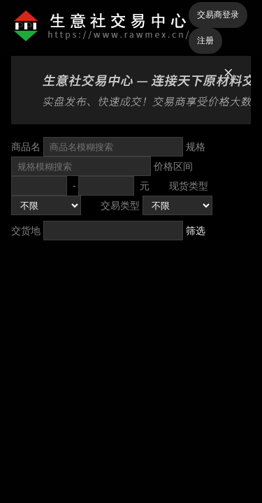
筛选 (195, 230)
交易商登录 (218, 15)
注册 (205, 40)
